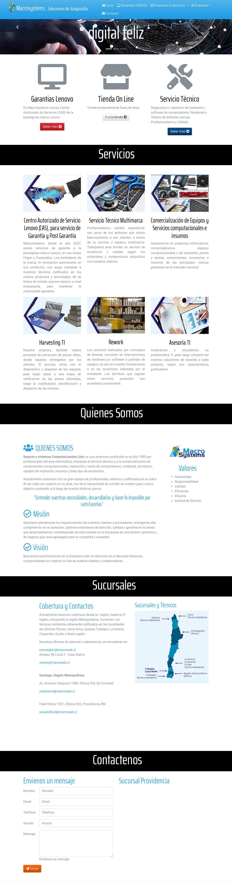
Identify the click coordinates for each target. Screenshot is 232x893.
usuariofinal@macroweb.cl (58, 712)
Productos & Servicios (168, 5)
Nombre (29, 791)
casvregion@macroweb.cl (57, 650)
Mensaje (29, 834)
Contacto (110, 13)
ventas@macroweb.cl (54, 662)
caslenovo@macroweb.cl (57, 691)
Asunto (28, 823)
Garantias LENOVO (132, 5)
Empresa (199, 5)
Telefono (29, 812)
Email (27, 802)
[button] (17, 27)
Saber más (52, 127)
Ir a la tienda (116, 117)
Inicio (108, 5)
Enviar (32, 868)
